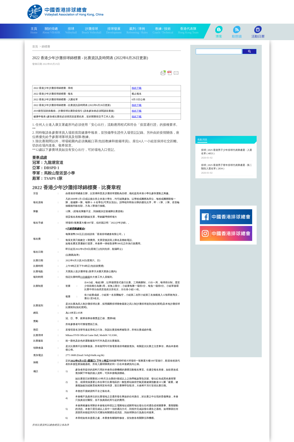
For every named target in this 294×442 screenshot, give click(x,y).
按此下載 (136, 88)
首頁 (35, 46)
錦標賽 (46, 46)
